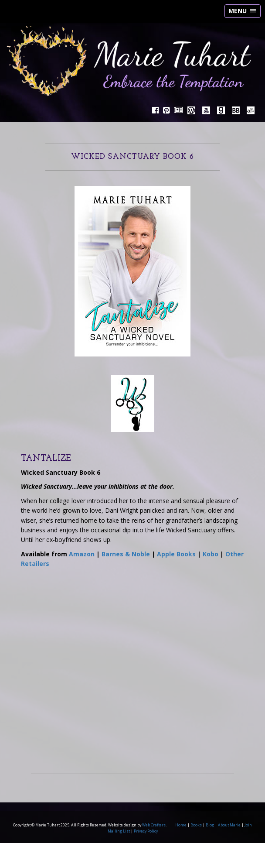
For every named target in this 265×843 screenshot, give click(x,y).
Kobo (210, 554)
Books (196, 825)
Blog (210, 825)
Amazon (82, 554)
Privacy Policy (146, 831)
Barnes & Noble (126, 554)
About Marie (229, 825)
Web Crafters (154, 825)
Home (181, 825)
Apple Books (176, 554)
